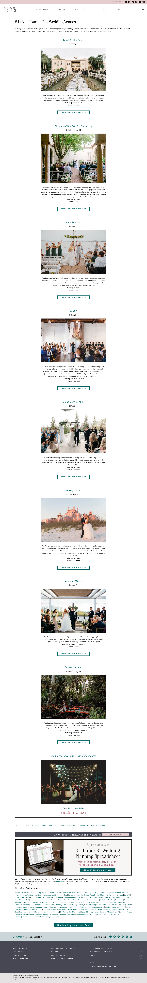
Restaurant (23, 912)
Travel (93, 9)
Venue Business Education (101, 948)
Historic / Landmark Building (63, 902)
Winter (56, 917)
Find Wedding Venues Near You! (73, 925)
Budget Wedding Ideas (28, 895)
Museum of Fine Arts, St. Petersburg (73, 126)
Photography (37, 909)
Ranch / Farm (97, 909)
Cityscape (119, 895)
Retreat (31, 912)
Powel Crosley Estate (73, 40)
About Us (107, 9)
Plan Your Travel (20, 959)
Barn (57, 892)
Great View (119, 900)
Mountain (38, 907)
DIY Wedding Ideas (55, 897)
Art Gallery (37, 892)
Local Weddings (91, 905)
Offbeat (81, 907)
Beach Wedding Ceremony (81, 892)
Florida (76, 825)
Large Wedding (56, 905)
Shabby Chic (54, 912)
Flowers (33, 900)
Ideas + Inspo (78, 9)
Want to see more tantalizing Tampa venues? (73, 756)
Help (91, 959)
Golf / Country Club (107, 900)
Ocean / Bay (73, 907)
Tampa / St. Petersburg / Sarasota (92, 825)
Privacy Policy (44, 980)
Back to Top (140, 952)
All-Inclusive (19, 892)
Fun (55, 900)
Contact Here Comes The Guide (103, 966)
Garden (60, 900)
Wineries (35, 917)
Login (92, 962)
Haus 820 (73, 311)
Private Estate (56, 909)
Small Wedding (74, 912)
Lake (31, 905)
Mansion (18, 907)
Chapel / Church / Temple (86, 895)
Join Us (121, 9)
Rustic (46, 912)
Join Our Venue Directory (101, 951)
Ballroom (51, 892)
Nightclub (54, 907)
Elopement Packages (103, 897)
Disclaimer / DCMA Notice (62, 959)
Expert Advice (20, 900)
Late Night (67, 905)
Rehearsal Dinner (118, 909)
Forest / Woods (47, 900)
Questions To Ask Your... (81, 909)
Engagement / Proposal (120, 897)
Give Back (67, 900)
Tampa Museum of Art (73, 401)
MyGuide (54, 951)
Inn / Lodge (118, 902)
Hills (42, 902)
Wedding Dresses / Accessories (47, 914)
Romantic (38, 912)
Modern (26, 907)
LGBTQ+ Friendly (78, 905)
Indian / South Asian (105, 902)
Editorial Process (59, 955)
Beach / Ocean (65, 892)
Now (115, 834)
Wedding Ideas (19, 951)
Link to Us (94, 955)
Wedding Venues (43, 9)
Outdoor (43, 825)
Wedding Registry (81, 914)
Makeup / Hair (125, 905)
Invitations (25, 905)
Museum (46, 907)
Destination (42, 897)
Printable (46, 909)
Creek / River (25, 897)
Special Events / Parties (90, 912)
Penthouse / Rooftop (23, 909)
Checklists (100, 895)
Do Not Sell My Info (66, 980)
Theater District (113, 912)
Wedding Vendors (95, 914)
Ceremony (27, 825)
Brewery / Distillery (99, 892)
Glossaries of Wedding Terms (88, 900)
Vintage (24, 914)
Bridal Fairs (112, 892)
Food (38, 900)
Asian (44, 892)
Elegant (91, 897)
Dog (85, 897)
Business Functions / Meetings (49, 895)
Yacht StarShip (73, 222)
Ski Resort (64, 912)
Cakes (64, 895)
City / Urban (110, 895)
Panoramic (116, 907)
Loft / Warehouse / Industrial (108, 905)
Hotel (94, 902)
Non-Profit (63, 907)
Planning (61, 9)
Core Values (60, 881)
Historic (48, 902)
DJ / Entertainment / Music (73, 897)
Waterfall (31, 914)
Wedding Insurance (67, 914)
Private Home (67, 909)
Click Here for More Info (73, 112)
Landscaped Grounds (42, 905)
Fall (27, 900)
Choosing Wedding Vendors (63, 948)
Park (123, 907)
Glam (74, 900)
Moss (32, 907)
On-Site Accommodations (94, 907)
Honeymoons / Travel (83, 902)
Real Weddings (19, 955)
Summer (103, 912)
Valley (18, 914)
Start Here (117, 2)
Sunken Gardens (73, 667)
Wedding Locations (21, 948)
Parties (128, 907)
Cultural (34, 897)
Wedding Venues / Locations (63, 825)
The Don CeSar (73, 490)
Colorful (127, 895)
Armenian (28, 892)
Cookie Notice (54, 980)
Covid (17, 897)
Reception (35, 825)
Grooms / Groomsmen (32, 902)
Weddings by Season (22, 917)
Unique (49, 825)
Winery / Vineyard (45, 917)
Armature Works (73, 581)
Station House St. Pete (76, 808)
